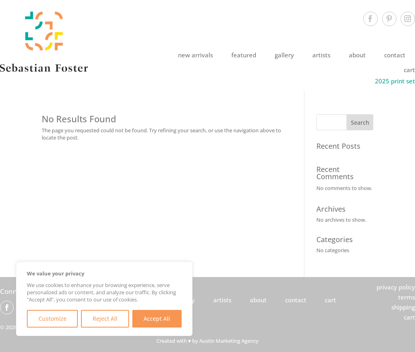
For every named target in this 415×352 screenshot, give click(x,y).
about (357, 55)
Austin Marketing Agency (229, 341)
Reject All (105, 318)
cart (409, 70)
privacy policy (396, 287)
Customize (52, 318)
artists (321, 55)
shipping (403, 307)
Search (360, 122)
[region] (104, 299)
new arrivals (195, 55)
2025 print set (395, 81)
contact (394, 55)
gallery (284, 55)
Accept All (157, 318)
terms (406, 297)
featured (243, 55)
